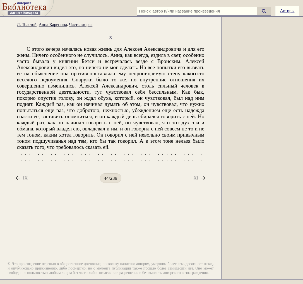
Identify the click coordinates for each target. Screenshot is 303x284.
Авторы (287, 10)
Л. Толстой (27, 28)
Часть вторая (80, 28)
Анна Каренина (53, 28)
